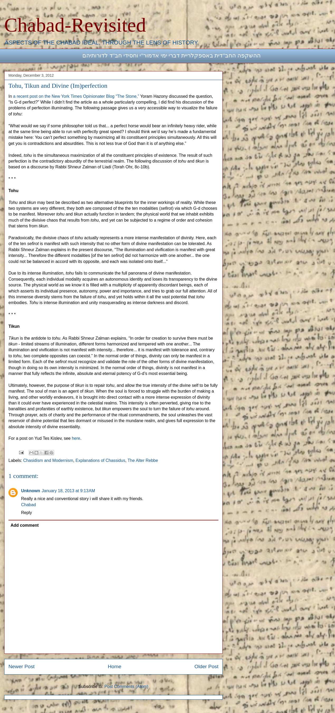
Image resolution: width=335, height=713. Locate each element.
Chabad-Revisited (75, 25)
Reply (26, 512)
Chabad (28, 504)
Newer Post (21, 666)
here (76, 438)
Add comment (25, 525)
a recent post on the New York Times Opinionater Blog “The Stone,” (76, 96)
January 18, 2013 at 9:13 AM (68, 491)
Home (114, 666)
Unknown (30, 491)
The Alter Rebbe (143, 460)
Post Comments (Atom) (126, 686)
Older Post (206, 666)
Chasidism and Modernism (48, 460)
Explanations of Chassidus (100, 460)
